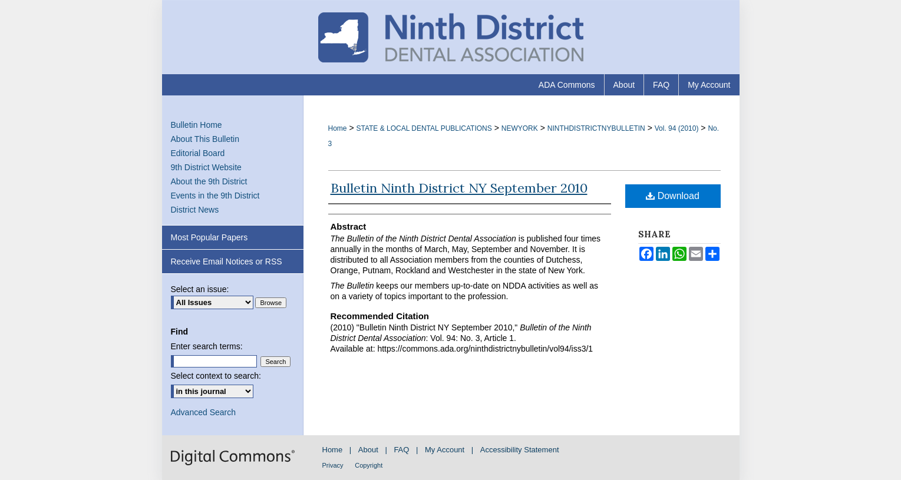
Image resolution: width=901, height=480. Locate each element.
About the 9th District (209, 181)
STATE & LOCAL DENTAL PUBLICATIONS (423, 128)
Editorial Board (198, 153)
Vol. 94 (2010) (677, 128)
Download (672, 196)
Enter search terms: (207, 346)
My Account (444, 449)
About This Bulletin (205, 139)
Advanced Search (203, 412)
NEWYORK (519, 128)
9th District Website (206, 167)
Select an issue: (200, 289)
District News (195, 209)
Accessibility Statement (519, 449)
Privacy (333, 465)
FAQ (401, 449)
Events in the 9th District (215, 195)
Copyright (368, 465)
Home (337, 128)
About (368, 449)
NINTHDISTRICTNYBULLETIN (596, 128)
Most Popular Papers (209, 237)
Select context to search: (216, 375)
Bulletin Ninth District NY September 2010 (459, 188)
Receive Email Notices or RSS (226, 261)
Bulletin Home (196, 125)
